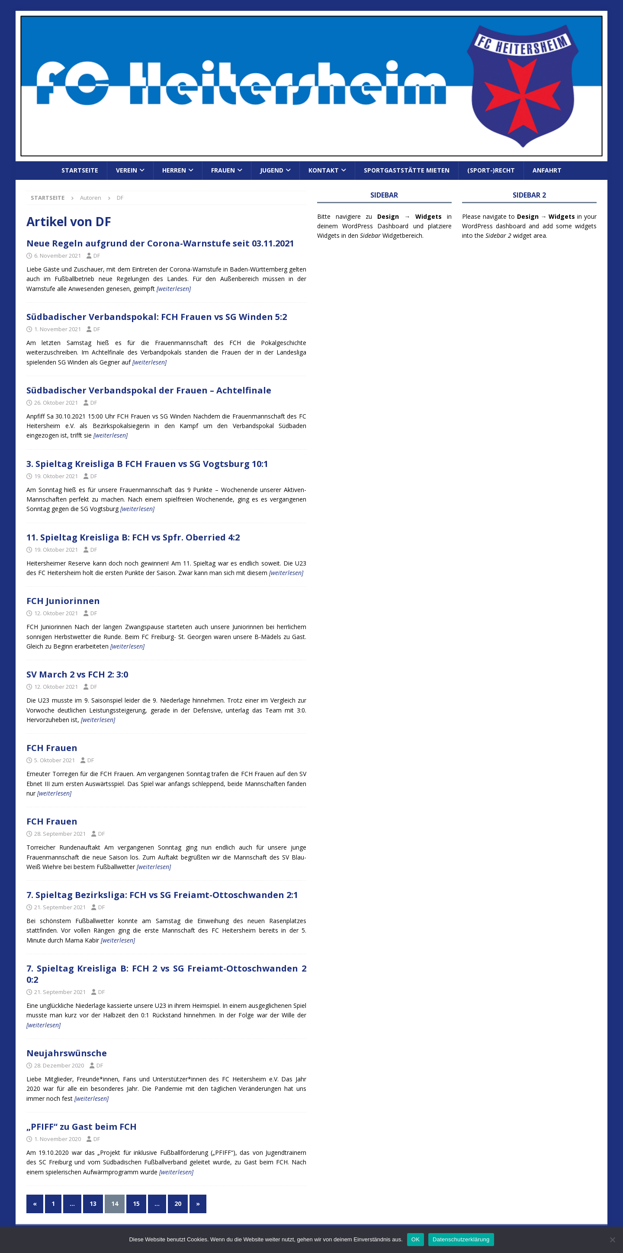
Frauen (223, 170)
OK (415, 1239)
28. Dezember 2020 (59, 1065)
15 (136, 1203)
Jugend (271, 170)
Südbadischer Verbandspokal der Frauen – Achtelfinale (148, 390)
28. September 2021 (60, 833)
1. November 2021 (57, 329)
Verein (126, 170)
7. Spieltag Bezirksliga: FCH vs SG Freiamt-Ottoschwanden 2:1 (162, 895)
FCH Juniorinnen (63, 601)
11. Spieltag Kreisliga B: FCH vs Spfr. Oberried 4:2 (133, 537)
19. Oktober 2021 (56, 476)
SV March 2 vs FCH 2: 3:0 (77, 674)
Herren (174, 170)
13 (93, 1203)
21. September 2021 (60, 907)
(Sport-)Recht (491, 170)
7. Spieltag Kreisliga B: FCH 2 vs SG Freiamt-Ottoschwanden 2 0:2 (166, 973)
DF (96, 255)
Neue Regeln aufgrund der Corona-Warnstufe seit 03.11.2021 (160, 243)
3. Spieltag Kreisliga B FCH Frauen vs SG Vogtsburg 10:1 (147, 464)
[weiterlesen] (174, 288)
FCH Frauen (51, 748)
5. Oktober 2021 (54, 760)
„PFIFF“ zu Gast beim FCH (81, 1126)
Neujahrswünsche (66, 1053)
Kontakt (323, 170)
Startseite (79, 170)
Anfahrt (547, 170)
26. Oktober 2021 (56, 402)
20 (177, 1203)
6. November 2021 (57, 255)
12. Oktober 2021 (56, 613)
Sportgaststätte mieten (407, 170)
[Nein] (612, 1239)
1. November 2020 (57, 1139)
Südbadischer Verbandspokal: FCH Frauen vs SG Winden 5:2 (156, 317)
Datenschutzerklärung (461, 1239)
